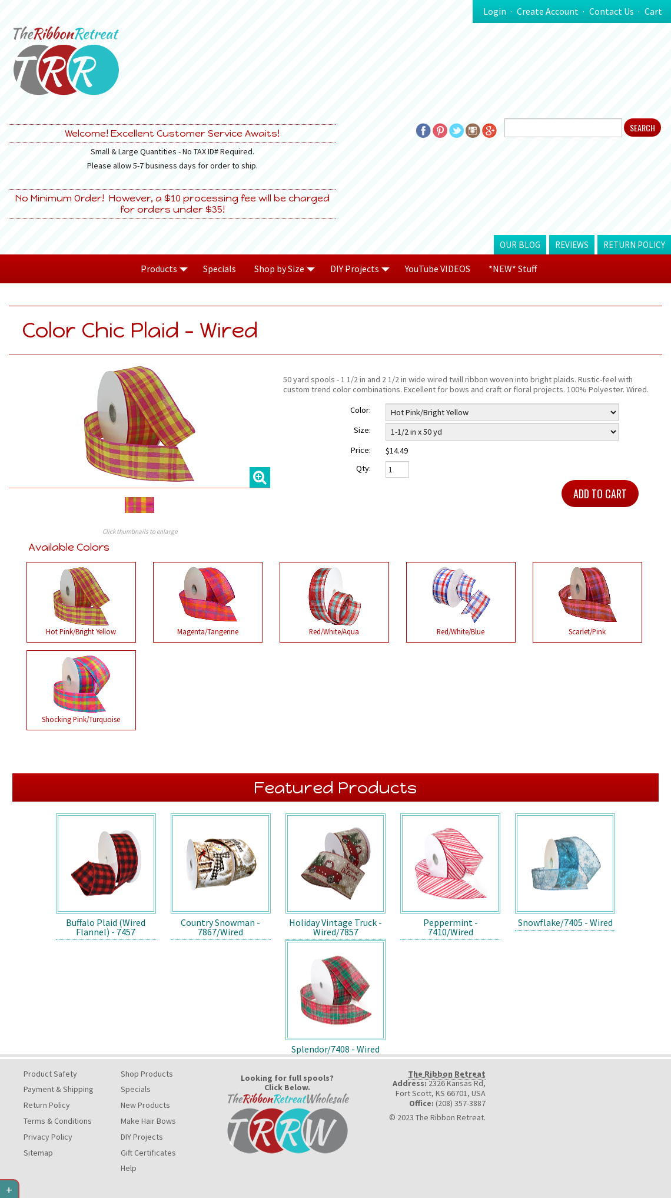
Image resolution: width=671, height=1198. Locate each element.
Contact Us (611, 11)
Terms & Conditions (58, 1121)
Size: (362, 430)
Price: (361, 450)
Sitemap (38, 1152)
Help (129, 1168)
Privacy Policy (48, 1136)
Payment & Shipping (59, 1089)
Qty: (363, 468)
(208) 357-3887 (461, 1103)
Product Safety (50, 1073)
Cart (653, 11)
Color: (360, 410)
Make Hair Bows (148, 1121)
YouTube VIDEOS (437, 268)
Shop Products (147, 1073)
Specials (219, 268)
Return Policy (634, 244)
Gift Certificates (148, 1152)
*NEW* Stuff (513, 268)
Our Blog (520, 244)
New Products (145, 1105)
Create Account (548, 11)
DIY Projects (142, 1136)
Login (494, 11)
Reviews (572, 244)
